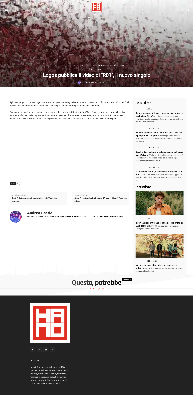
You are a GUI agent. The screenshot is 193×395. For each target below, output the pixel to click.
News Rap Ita (141, 129)
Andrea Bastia (90, 82)
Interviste (140, 109)
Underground (84, 65)
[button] (188, 10)
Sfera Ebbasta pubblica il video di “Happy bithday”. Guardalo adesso (100, 199)
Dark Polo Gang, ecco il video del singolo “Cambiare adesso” (34, 199)
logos (19, 184)
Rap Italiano (72, 65)
